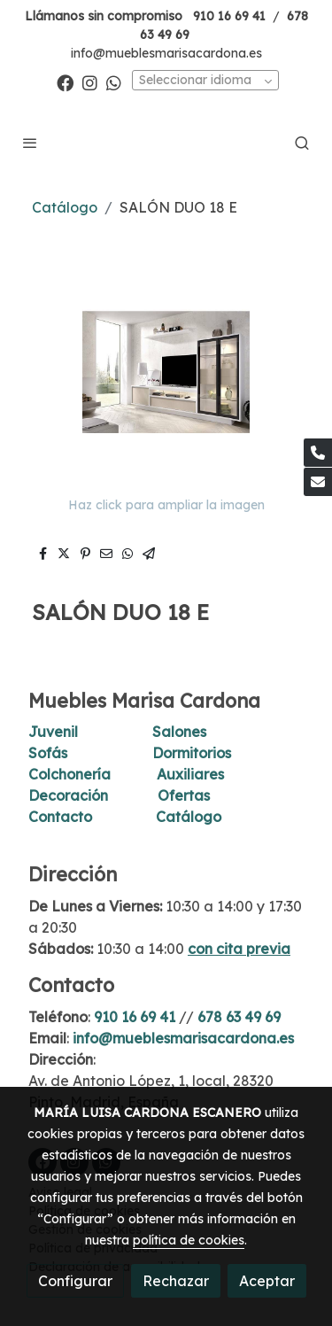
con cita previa (239, 949)
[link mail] (318, 482)
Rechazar (176, 1281)
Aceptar (267, 1281)
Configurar (75, 1281)
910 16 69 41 (229, 16)
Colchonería (69, 774)
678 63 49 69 (239, 1017)
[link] (166, 143)
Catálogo (64, 207)
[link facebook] (65, 82)
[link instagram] (89, 82)
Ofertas (184, 795)
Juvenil (53, 732)
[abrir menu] (30, 143)
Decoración (68, 795)
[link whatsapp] (113, 82)
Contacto (60, 817)
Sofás (47, 753)
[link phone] (318, 452)
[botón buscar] (302, 143)
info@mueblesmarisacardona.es (166, 53)
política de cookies (188, 1240)
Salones (179, 732)
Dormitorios (191, 753)
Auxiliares (190, 774)
